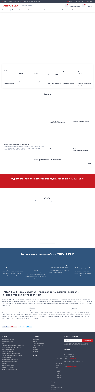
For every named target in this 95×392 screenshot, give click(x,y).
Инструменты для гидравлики (9, 327)
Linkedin (21, 284)
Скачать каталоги (55, 9)
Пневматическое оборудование (10, 317)
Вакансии (35, 307)
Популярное (38, 9)
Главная (14, 9)
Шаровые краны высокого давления (11, 311)
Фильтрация (5, 321)
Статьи (46, 9)
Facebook (6, 284)
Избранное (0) (78, 1)
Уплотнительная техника (8, 325)
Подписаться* (87, 298)
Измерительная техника (8, 323)
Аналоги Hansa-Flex (38, 303)
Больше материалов (47, 199)
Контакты (74, 9)
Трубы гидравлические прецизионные (11, 305)
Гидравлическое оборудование (9, 319)
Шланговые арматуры (7, 299)
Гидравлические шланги (8, 297)
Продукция (22, 9)
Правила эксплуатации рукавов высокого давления (58, 355)
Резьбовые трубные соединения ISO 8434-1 (13, 303)
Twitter (29, 284)
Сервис (30, 9)
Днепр (24, 1)
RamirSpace (25, 389)
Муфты (3, 301)
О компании (65, 9)
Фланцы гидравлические (8, 309)
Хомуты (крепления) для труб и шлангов (12, 313)
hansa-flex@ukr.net (71, 316)
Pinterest (13, 284)
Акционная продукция (38, 301)
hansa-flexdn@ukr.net (72, 324)
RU (69, 1)
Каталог (5, 9)
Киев (4, 1)
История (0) (89, 1)
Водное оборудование (7, 315)
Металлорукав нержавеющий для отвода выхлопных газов (58, 365)
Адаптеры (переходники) (8, 307)
